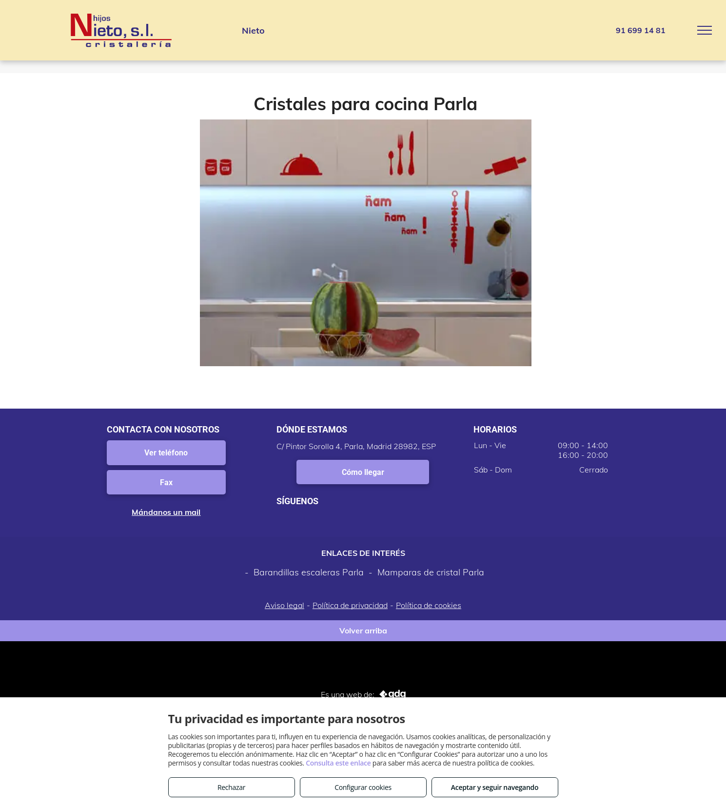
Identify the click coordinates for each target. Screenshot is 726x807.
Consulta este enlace (338, 763)
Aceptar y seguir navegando (494, 787)
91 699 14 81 (641, 30)
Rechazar (231, 787)
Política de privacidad (350, 605)
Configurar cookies (363, 787)
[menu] (704, 30)
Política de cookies (428, 605)
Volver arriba (363, 630)
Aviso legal (284, 605)
